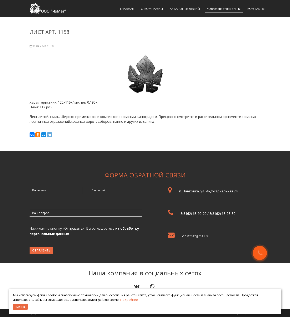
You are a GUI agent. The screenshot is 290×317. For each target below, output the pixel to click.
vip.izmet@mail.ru (195, 236)
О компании (152, 8)
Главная (127, 8)
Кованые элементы (224, 8)
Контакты (256, 8)
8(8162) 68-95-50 (222, 213)
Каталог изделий (184, 8)
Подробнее (129, 299)
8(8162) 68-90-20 (193, 213)
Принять (20, 306)
